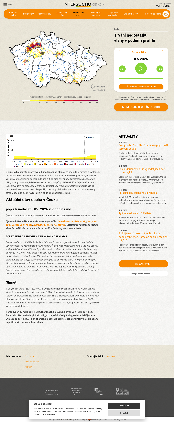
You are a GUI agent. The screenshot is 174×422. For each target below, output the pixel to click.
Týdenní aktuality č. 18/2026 (135, 213)
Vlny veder (111, 356)
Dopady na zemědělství (113, 13)
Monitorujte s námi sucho (141, 107)
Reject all (124, 413)
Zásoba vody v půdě (61, 13)
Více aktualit (143, 263)
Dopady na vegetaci (96, 13)
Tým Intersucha (32, 361)
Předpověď (59, 224)
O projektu (29, 356)
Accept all (124, 406)
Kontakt (28, 367)
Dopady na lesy (131, 14)
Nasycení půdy (44, 14)
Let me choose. (49, 414)
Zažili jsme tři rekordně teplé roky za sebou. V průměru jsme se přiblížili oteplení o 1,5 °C (143, 237)
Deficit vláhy (28, 14)
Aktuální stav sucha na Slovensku (138, 192)
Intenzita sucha (13, 13)
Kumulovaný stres (78, 13)
